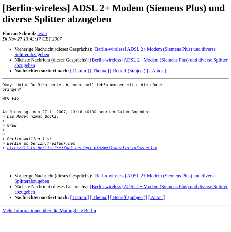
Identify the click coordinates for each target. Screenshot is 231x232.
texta (42, 33)
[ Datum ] (79, 70)
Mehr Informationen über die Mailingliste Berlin (49, 226)
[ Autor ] (157, 70)
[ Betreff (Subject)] (128, 213)
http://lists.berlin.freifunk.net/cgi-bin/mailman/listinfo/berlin (82, 161)
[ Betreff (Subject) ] (129, 70)
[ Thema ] (99, 70)
